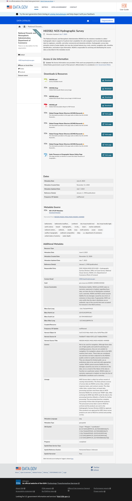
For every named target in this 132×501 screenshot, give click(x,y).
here (72, 458)
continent (74, 224)
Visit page (107, 114)
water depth (66, 236)
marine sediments (94, 227)
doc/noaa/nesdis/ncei (87, 224)
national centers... (50, 230)
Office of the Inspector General (79, 488)
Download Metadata (55, 212)
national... (62, 230)
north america (84, 230)
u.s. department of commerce (92, 233)
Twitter (21, 69)
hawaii (58, 227)
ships (78, 233)
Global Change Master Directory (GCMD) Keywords (66, 113)
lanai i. (84, 227)
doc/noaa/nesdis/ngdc (104, 224)
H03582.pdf (53, 105)
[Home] (17, 7)
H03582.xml (53, 79)
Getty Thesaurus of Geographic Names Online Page (65, 154)
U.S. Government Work (103, 65)
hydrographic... (67, 227)
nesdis (70, 230)
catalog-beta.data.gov (58, 14)
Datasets (95, 21)
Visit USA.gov (62, 496)
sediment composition (67, 233)
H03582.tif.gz (53, 88)
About (17, 472)
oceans (100, 230)
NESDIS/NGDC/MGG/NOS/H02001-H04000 (69, 217)
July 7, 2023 (63, 34)
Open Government (25, 472)
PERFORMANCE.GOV (55, 472)
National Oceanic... (35, 26)
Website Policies (37, 472)
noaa (75, 230)
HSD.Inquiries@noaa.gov (26, 60)
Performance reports (101, 488)
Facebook (21, 72)
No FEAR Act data (48, 491)
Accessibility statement (24, 491)
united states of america (52, 236)
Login (64, 472)
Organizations (107, 20)
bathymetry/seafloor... (62, 224)
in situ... (77, 227)
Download (106, 80)
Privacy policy (98, 491)
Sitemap (45, 472)
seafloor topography (51, 233)
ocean (93, 230)
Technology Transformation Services (63, 483)
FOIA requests (47, 488)
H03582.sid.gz (54, 96)
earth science (49, 227)
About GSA (19, 488)
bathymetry (48, 224)
